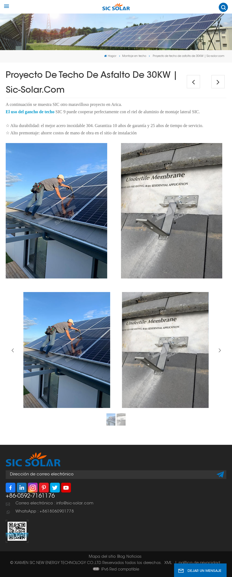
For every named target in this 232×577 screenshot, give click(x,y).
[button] (219, 350)
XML (168, 563)
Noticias (134, 557)
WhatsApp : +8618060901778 (44, 512)
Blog (121, 557)
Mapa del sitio (102, 557)
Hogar (110, 56)
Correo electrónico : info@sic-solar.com (54, 503)
